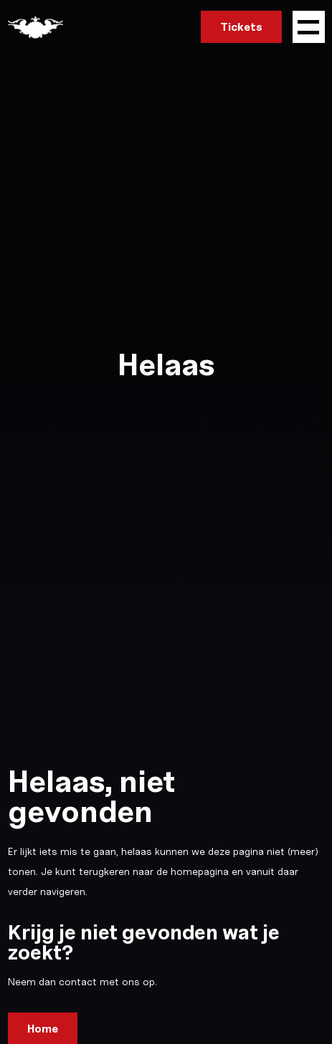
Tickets (241, 27)
